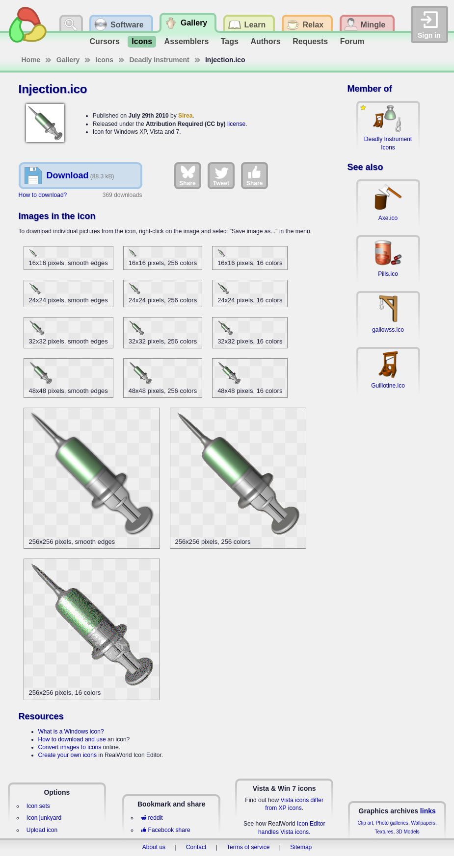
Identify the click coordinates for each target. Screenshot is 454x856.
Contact (196, 847)
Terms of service (248, 847)
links (428, 811)
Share (187, 175)
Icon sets (38, 806)
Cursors (105, 41)
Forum (352, 41)
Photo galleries (392, 823)
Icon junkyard (44, 817)
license (236, 124)
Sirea (185, 115)
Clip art (365, 823)
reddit (151, 817)
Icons (142, 41)
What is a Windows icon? (71, 731)
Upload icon (42, 830)
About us (153, 847)
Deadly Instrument (159, 60)
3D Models (408, 831)
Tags (230, 41)
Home (31, 60)
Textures (384, 831)
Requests (310, 41)
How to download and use (72, 739)
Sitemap (301, 847)
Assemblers (186, 41)
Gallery (68, 60)
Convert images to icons (70, 747)
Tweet (221, 175)
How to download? (43, 195)
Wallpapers (423, 823)
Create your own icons (67, 755)
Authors (265, 41)
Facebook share (165, 830)
